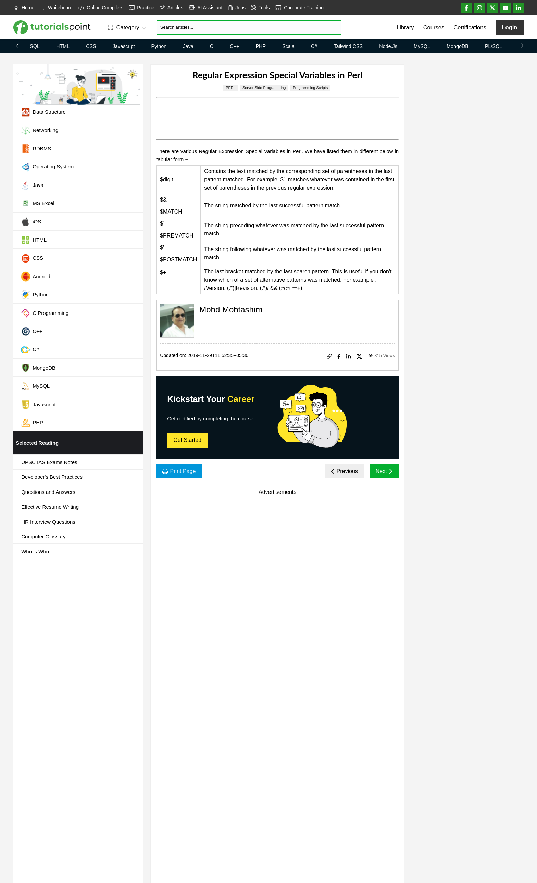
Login (509, 27)
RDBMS (36, 148)
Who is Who (35, 551)
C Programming (44, 313)
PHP (260, 46)
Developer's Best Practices (52, 477)
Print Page (179, 471)
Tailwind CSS (348, 46)
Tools (260, 7)
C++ (234, 46)
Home (23, 7)
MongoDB (458, 46)
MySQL (422, 46)
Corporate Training (299, 7)
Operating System (47, 167)
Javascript (124, 46)
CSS (91, 46)
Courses (433, 27)
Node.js (388, 46)
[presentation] (289, 288)
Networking (39, 130)
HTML (63, 46)
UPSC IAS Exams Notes (49, 462)
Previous (344, 471)
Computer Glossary (43, 536)
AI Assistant (206, 7)
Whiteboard (56, 7)
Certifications (469, 27)
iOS (31, 222)
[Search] (249, 27)
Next (384, 471)
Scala (288, 46)
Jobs (237, 7)
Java (188, 46)
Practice (141, 7)
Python (159, 46)
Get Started (187, 440)
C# (314, 46)
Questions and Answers (48, 492)
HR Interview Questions (48, 522)
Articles (171, 7)
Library (405, 27)
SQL (35, 46)
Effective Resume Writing (50, 507)
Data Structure (43, 112)
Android (35, 276)
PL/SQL (493, 46)
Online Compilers (101, 7)
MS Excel (37, 204)
